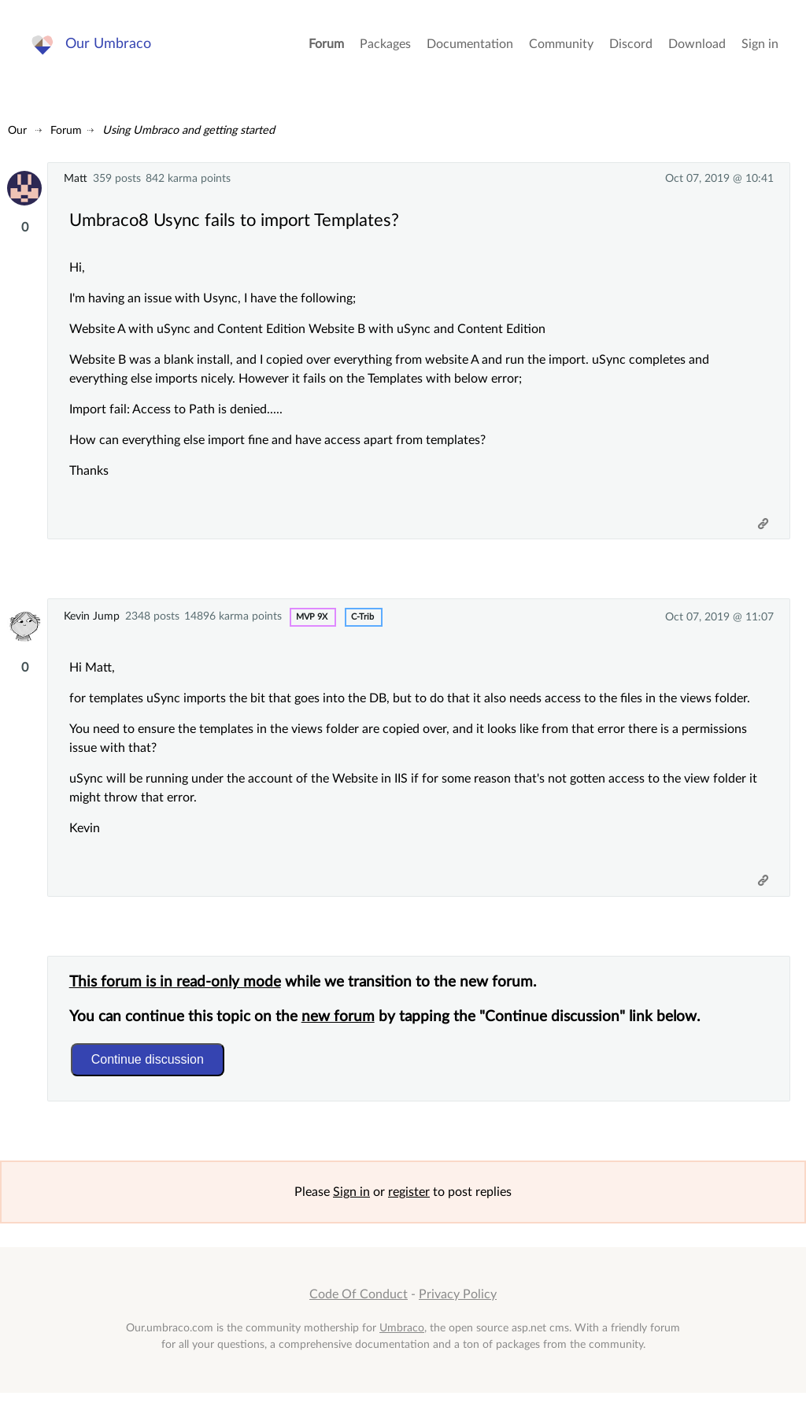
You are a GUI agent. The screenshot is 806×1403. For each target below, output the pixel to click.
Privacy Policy (458, 1304)
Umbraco (401, 1338)
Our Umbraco (110, 46)
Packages (385, 47)
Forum (326, 47)
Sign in (759, 47)
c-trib (362, 620)
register (409, 1202)
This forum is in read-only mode (177, 990)
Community (561, 47)
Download (697, 47)
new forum (340, 1024)
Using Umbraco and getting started (188, 130)
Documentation (470, 47)
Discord (631, 47)
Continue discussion (150, 1067)
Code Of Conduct (358, 1304)
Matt (75, 178)
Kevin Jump (92, 620)
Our (17, 130)
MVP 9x (311, 620)
